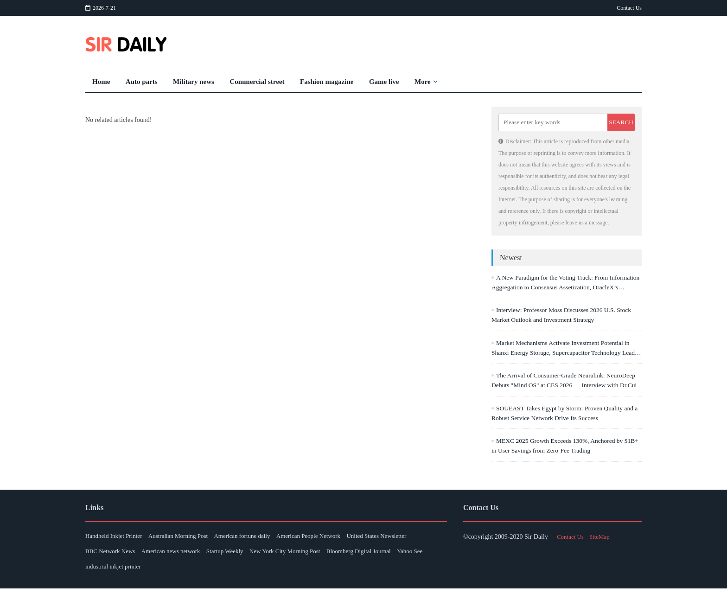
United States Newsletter (117, 554)
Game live (384, 81)
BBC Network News (188, 554)
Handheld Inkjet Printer (116, 538)
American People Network (338, 538)
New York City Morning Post (389, 554)
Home (101, 81)
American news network (257, 554)
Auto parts (142, 81)
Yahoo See (179, 571)
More (426, 81)
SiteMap (602, 538)
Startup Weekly (319, 554)
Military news (193, 81)
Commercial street (257, 81)
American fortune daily (263, 538)
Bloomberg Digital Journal (120, 571)
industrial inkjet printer (234, 571)
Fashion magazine (326, 81)
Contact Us (629, 8)
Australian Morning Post (190, 538)
